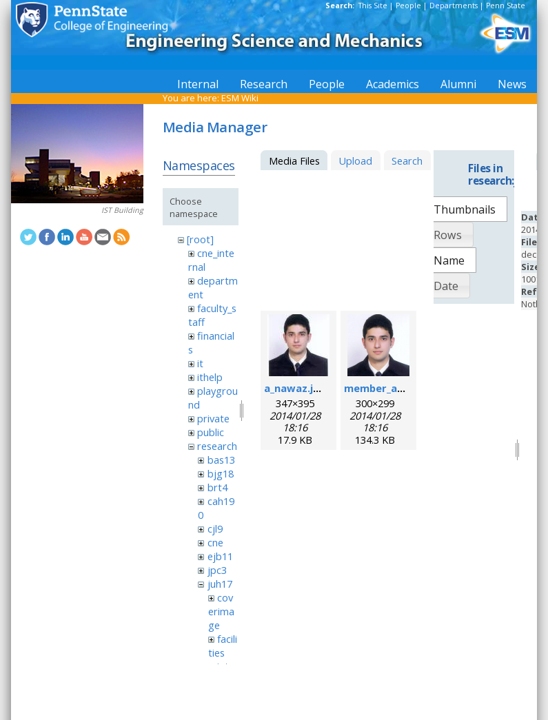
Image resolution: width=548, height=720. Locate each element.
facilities (222, 645)
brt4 (217, 487)
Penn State (505, 5)
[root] (200, 239)
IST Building (122, 210)
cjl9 (215, 528)
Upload (355, 160)
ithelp (210, 377)
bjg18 (220, 473)
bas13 (221, 459)
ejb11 (220, 556)
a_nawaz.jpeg (298, 388)
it (200, 363)
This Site (372, 5)
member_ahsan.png (393, 388)
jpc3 (217, 570)
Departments (453, 5)
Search (407, 160)
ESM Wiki (239, 98)
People (408, 5)
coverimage (221, 611)
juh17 (219, 583)
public (210, 432)
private (213, 418)
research (217, 446)
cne (215, 542)
